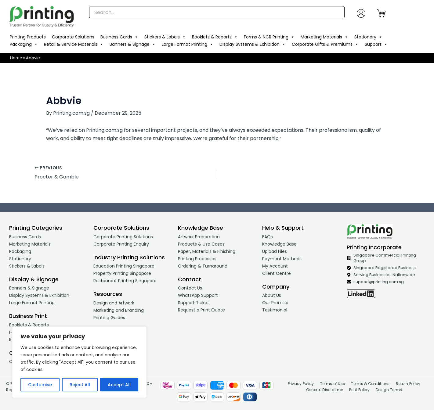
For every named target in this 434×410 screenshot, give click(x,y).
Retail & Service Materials (73, 44)
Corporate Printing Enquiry (121, 244)
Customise (40, 385)
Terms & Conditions (370, 383)
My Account (275, 266)
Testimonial (274, 310)
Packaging (24, 44)
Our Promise (275, 303)
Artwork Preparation (199, 237)
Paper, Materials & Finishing (206, 251)
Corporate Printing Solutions (123, 237)
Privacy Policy (301, 383)
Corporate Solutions (73, 37)
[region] (79, 362)
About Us (271, 295)
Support (376, 44)
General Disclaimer (324, 389)
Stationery (368, 37)
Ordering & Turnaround (202, 266)
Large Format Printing (187, 44)
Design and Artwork (113, 303)
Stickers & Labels (165, 37)
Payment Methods (282, 259)
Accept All (119, 385)
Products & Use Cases (201, 244)
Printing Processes (197, 259)
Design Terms (389, 389)
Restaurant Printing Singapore (125, 281)
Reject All (80, 385)
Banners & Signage (133, 44)
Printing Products (28, 37)
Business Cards (119, 37)
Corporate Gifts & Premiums (325, 44)
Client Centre (276, 273)
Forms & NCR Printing (269, 37)
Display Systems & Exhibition (252, 44)
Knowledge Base (279, 244)
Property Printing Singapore (122, 273)
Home (16, 57)
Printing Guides (109, 318)
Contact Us (190, 288)
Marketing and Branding (118, 310)
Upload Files (274, 251)
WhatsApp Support (198, 295)
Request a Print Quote (201, 310)
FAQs (267, 237)
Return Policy (408, 383)
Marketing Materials (324, 37)
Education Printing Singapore (123, 266)
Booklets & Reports (215, 37)
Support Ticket (193, 303)
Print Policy (359, 389)
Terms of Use (332, 383)
